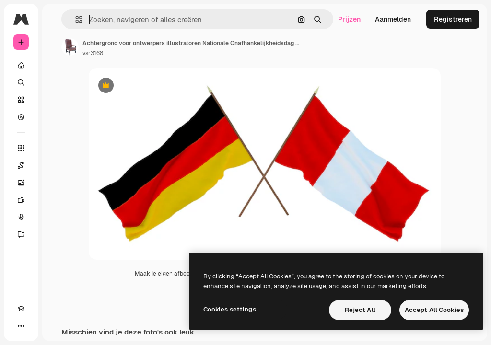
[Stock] (21, 99)
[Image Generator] (21, 182)
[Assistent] (21, 234)
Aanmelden (393, 19)
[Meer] (21, 326)
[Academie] (21, 308)
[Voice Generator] (21, 217)
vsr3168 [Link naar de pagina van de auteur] (92, 53)
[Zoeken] (21, 82)
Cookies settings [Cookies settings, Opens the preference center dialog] (229, 309)
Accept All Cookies (434, 310)
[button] (75, 19)
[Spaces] (21, 165)
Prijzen (349, 19)
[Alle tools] (21, 148)
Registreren (453, 19)
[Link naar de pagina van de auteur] (70, 47)
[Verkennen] (21, 117)
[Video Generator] (21, 199)
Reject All (360, 310)
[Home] (21, 65)
